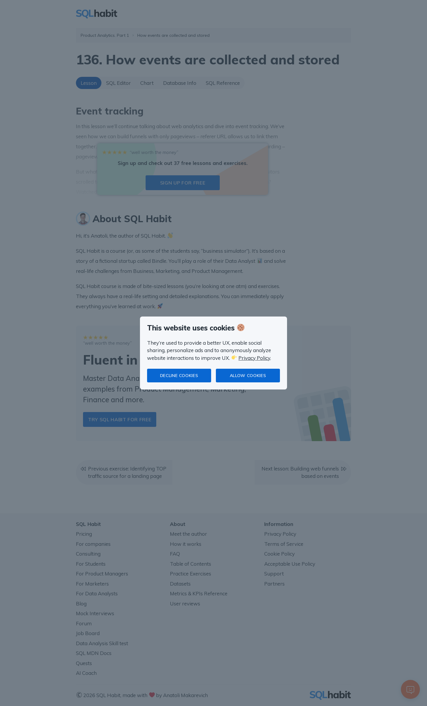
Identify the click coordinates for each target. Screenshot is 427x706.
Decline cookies (179, 375)
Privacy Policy (254, 358)
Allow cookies (248, 375)
